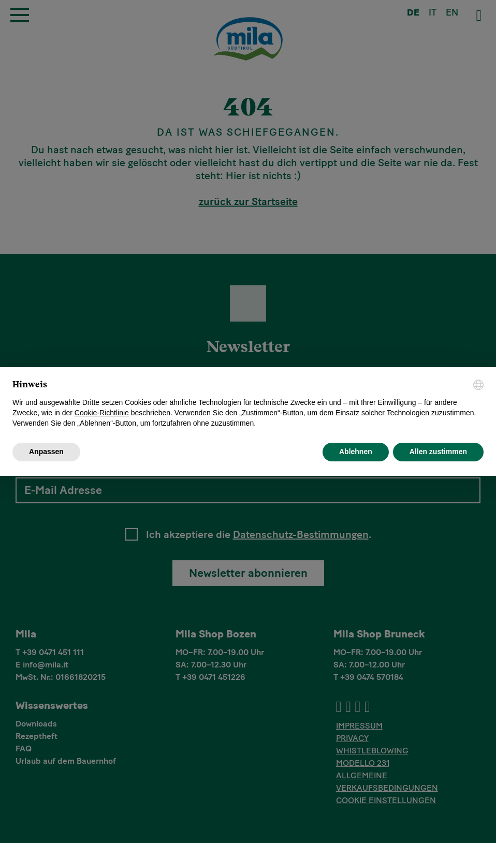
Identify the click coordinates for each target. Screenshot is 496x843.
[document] (248, 404)
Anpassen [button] (46, 451)
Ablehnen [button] (355, 451)
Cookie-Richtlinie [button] (102, 413)
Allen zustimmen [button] (438, 451)
